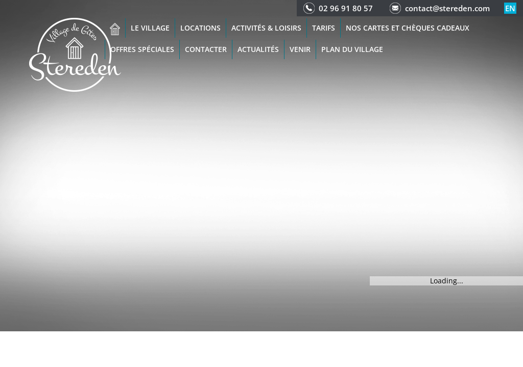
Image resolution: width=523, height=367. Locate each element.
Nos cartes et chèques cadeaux (407, 28)
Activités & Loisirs (266, 28)
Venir (300, 49)
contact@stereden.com (447, 8)
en (510, 8)
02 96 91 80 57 (346, 8)
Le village (150, 28)
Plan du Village (352, 49)
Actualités (258, 49)
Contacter (206, 49)
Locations (200, 28)
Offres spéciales (142, 49)
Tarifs (323, 28)
